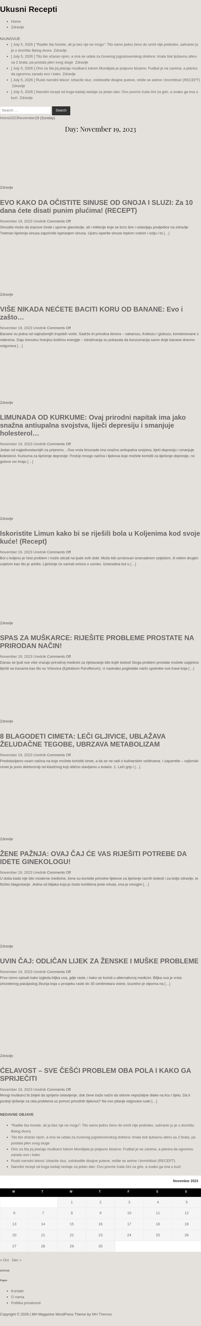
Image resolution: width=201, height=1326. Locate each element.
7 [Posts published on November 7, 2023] (43, 1213)
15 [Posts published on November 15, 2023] (72, 1224)
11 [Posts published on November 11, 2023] (158, 1213)
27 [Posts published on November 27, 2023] (14, 1246)
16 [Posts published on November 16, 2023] (100, 1224)
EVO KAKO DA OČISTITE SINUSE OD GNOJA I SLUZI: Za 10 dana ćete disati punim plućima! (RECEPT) (96, 206)
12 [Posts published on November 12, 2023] (187, 1213)
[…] (166, 233)
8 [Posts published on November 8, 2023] (72, 1213)
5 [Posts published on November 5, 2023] (187, 1202)
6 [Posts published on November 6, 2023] (14, 1213)
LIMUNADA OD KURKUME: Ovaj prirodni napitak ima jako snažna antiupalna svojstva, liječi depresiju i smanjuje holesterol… (93, 425)
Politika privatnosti (26, 1303)
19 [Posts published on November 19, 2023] (187, 1224)
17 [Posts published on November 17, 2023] (129, 1224)
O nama (17, 1297)
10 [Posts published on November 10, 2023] (129, 1213)
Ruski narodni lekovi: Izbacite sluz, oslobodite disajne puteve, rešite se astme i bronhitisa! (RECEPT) (93, 1161)
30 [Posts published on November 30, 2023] (100, 1246)
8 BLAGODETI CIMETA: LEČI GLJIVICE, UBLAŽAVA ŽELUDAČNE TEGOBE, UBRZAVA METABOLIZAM (82, 740)
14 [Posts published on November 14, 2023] (43, 1224)
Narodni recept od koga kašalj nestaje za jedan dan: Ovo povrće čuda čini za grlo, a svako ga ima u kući (96, 1167)
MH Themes (102, 1314)
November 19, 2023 (16, 221)
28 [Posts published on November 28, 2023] (43, 1246)
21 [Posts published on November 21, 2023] (43, 1235)
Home (16, 21)
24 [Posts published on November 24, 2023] (129, 1235)
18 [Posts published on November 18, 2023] (158, 1224)
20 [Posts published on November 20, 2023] (14, 1235)
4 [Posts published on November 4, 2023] (158, 1202)
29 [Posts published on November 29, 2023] (72, 1246)
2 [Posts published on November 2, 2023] (100, 1202)
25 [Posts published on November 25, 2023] (158, 1235)
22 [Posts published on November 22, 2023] (72, 1235)
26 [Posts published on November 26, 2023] (187, 1235)
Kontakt (17, 1291)
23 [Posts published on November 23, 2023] (100, 1235)
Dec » (17, 1260)
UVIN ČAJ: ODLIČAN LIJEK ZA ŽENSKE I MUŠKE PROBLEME (99, 961)
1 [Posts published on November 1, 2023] (72, 1202)
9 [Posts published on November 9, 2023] (100, 1213)
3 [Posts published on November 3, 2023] (129, 1202)
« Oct (4, 1260)
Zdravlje (17, 27)
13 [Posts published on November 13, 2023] (14, 1224)
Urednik (39, 221)
